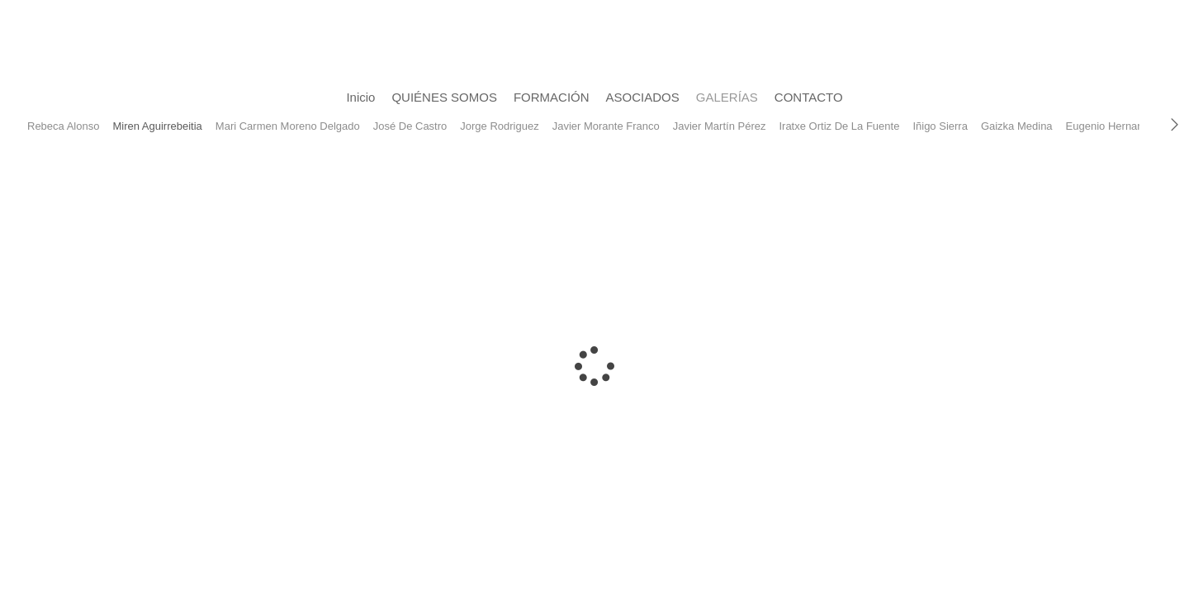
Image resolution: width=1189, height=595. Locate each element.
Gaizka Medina (1017, 126)
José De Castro (410, 126)
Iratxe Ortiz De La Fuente (839, 126)
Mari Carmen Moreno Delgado (288, 126)
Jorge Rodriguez (499, 126)
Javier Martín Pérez (719, 126)
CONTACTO (809, 97)
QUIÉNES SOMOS (444, 97)
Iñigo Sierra (939, 126)
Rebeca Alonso (63, 126)
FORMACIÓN (552, 97)
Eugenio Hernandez (1113, 126)
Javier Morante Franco (606, 126)
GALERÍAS (727, 97)
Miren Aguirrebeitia (156, 126)
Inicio (360, 97)
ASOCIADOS (643, 97)
